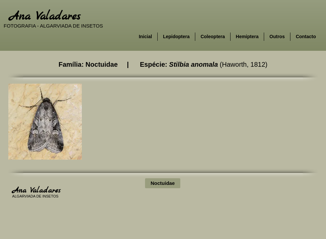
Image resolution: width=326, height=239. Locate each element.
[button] (45, 122)
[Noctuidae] (162, 183)
